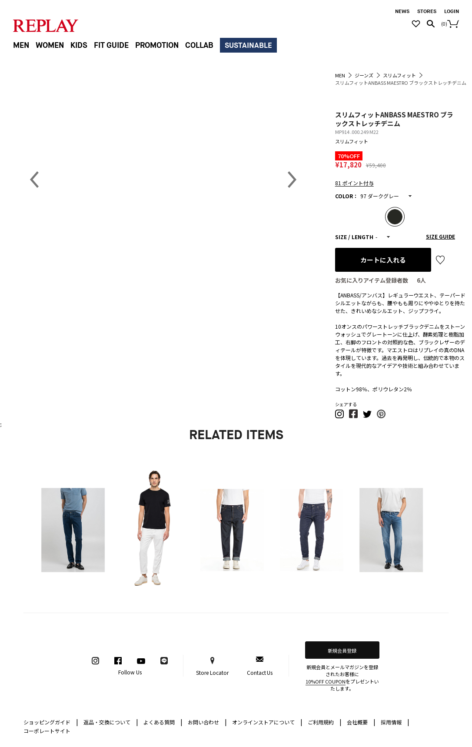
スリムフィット (351, 141)
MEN (21, 45)
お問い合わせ (207, 721)
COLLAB (199, 45)
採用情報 (391, 722)
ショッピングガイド (50, 721)
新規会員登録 (342, 650)
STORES (426, 11)
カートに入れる (383, 259)
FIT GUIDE (111, 45)
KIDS (78, 45)
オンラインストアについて (267, 721)
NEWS (402, 11)
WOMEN (50, 45)
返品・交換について (110, 721)
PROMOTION (157, 45)
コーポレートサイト (46, 730)
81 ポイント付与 (354, 183)
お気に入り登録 (440, 260)
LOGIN (451, 11)
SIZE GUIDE (440, 236)
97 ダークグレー (379, 196)
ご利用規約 (325, 721)
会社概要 (361, 721)
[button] (340, 416)
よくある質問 (163, 721)
